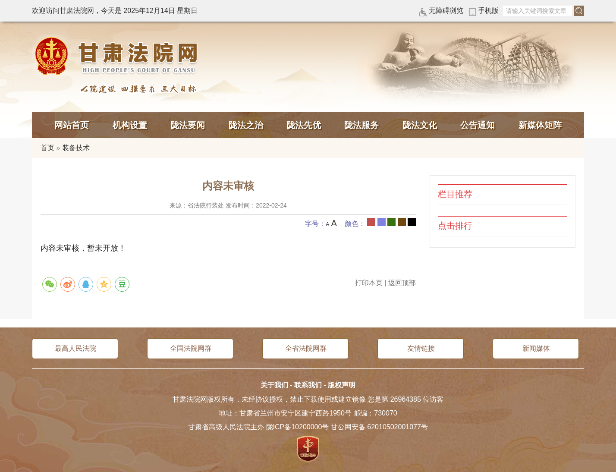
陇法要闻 (187, 125)
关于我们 (274, 385)
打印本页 (369, 282)
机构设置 (130, 125)
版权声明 (341, 385)
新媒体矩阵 (540, 125)
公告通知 (477, 125)
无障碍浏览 (446, 10)
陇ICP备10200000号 (297, 427)
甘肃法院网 (118, 56)
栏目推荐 (455, 194)
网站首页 (71, 125)
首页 (47, 147)
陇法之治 (246, 125)
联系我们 (308, 385)
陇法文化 (419, 125)
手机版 (488, 10)
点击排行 (455, 225)
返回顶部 (402, 282)
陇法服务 (361, 125)
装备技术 (76, 147)
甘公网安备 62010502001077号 (379, 427)
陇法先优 (303, 125)
